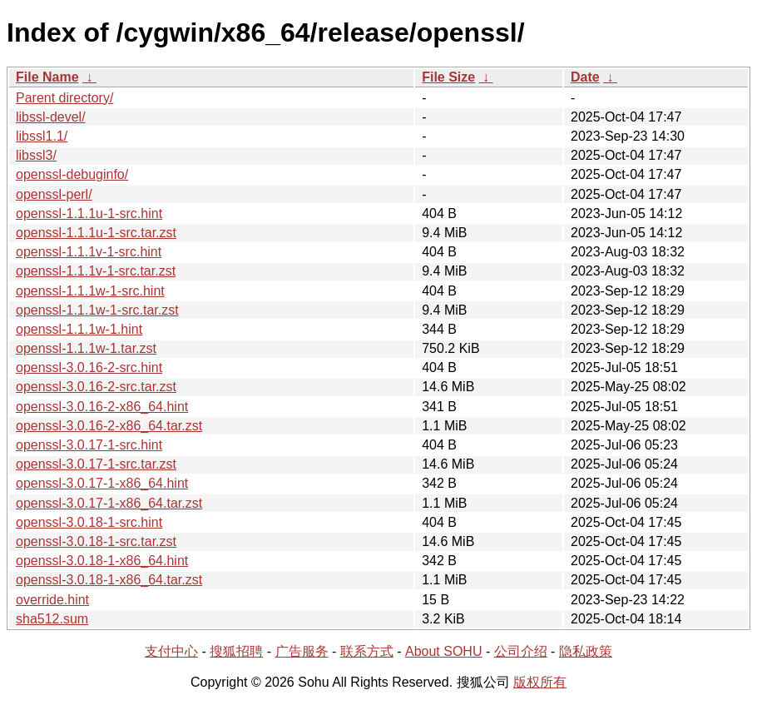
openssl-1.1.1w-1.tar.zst (86, 348)
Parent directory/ (64, 98)
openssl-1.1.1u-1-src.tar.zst (96, 233)
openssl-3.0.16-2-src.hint (89, 367)
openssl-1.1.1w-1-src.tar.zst (97, 310)
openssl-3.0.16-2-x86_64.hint (102, 407)
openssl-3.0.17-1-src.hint (89, 445)
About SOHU (443, 651)
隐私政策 (585, 651)
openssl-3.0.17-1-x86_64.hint (102, 483)
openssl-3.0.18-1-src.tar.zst (96, 541)
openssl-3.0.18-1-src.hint (89, 522)
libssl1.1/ (41, 136)
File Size (448, 77)
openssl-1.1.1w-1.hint (79, 329)
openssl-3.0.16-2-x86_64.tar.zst (109, 426)
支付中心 (171, 651)
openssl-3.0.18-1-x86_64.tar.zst (109, 580)
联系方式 (366, 651)
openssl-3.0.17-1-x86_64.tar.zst (109, 503)
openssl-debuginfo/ (72, 174)
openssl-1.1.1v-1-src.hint (88, 252)
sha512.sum (52, 619)
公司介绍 (520, 651)
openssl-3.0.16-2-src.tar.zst (96, 387)
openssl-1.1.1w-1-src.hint (90, 291)
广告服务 (302, 651)
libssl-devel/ (51, 117)
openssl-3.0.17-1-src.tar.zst (96, 464)
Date (585, 77)
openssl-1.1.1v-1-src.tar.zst (96, 271)
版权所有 (540, 682)
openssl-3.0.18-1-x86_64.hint (102, 561)
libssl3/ (36, 155)
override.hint (52, 600)
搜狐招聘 (236, 651)
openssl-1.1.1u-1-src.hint (89, 213)
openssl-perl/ (54, 194)
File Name (47, 77)
